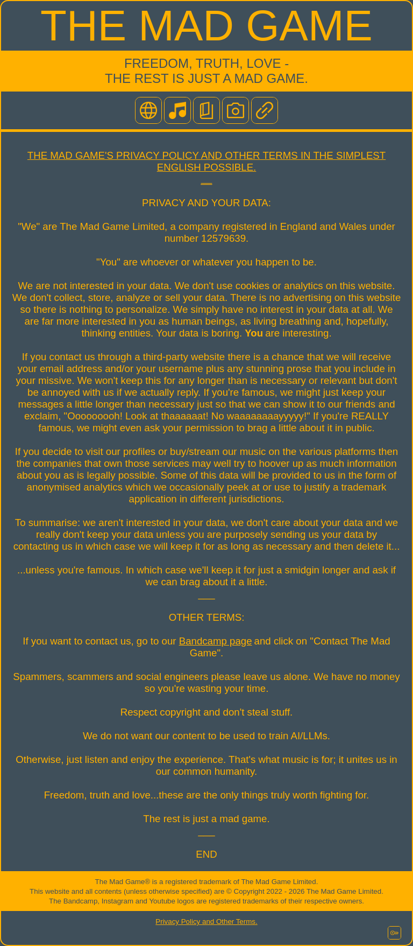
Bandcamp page (215, 641)
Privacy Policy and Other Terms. (206, 921)
